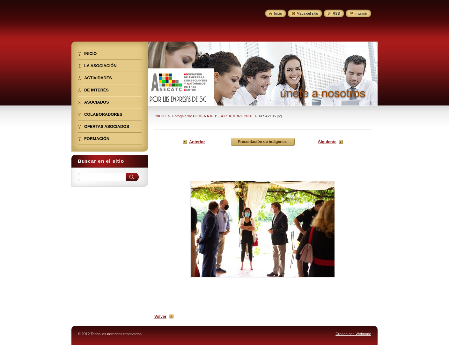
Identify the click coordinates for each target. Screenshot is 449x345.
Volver (160, 316)
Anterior (197, 141)
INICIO (160, 116)
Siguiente (327, 141)
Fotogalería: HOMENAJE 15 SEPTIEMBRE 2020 (212, 116)
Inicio (278, 13)
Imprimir (361, 13)
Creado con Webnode (353, 334)
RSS (336, 13)
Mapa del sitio (307, 13)
